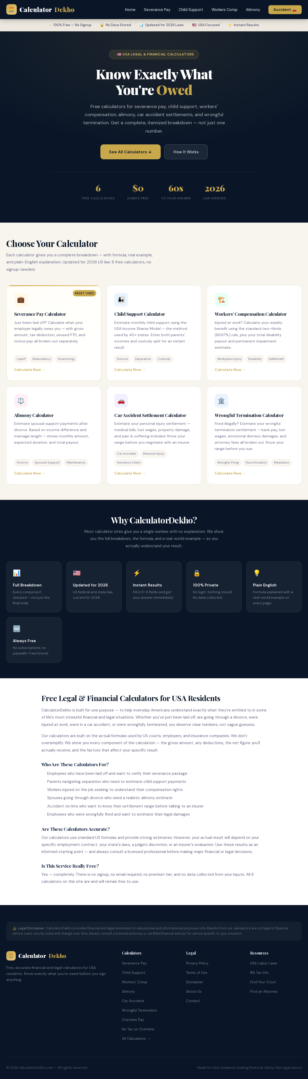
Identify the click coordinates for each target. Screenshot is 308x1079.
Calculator (36, 956)
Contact (193, 1001)
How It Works (186, 152)
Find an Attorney (264, 991)
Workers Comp (224, 9)
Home (130, 9)
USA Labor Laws (263, 963)
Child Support (191, 9)
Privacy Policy (197, 963)
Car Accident (133, 1001)
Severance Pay (157, 9)
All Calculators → (136, 1038)
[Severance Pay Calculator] (53, 333)
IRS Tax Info (259, 972)
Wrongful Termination (139, 1010)
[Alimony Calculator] (53, 435)
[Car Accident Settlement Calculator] (154, 435)
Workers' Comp (134, 982)
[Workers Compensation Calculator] (254, 333)
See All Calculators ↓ (130, 152)
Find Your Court (263, 982)
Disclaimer (194, 982)
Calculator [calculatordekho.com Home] (40, 9)
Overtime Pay (133, 1020)
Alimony (253, 9)
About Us (194, 991)
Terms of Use (196, 972)
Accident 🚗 (285, 9)
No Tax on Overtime (138, 1029)
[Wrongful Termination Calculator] (254, 435)
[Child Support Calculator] (154, 333)
